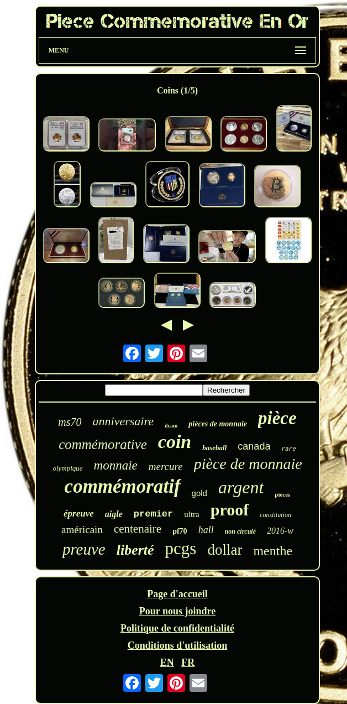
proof (230, 509)
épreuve (79, 513)
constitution (275, 515)
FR (187, 662)
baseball (214, 448)
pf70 (179, 531)
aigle (114, 514)
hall (206, 529)
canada (254, 446)
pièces (282, 494)
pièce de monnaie (248, 463)
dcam (171, 426)
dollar (224, 549)
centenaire (137, 528)
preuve (84, 549)
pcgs (181, 548)
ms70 (69, 422)
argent (241, 487)
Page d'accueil (177, 593)
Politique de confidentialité (177, 628)
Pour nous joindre (177, 611)
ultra (191, 514)
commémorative (103, 444)
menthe (272, 551)
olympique (67, 468)
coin (174, 441)
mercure (166, 466)
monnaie (116, 465)
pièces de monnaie (217, 424)
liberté (135, 550)
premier (153, 514)
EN (167, 662)
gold (199, 493)
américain (82, 529)
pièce (277, 418)
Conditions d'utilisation (178, 645)
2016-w (280, 530)
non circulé (240, 531)
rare (288, 449)
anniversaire (123, 421)
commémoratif (123, 486)
